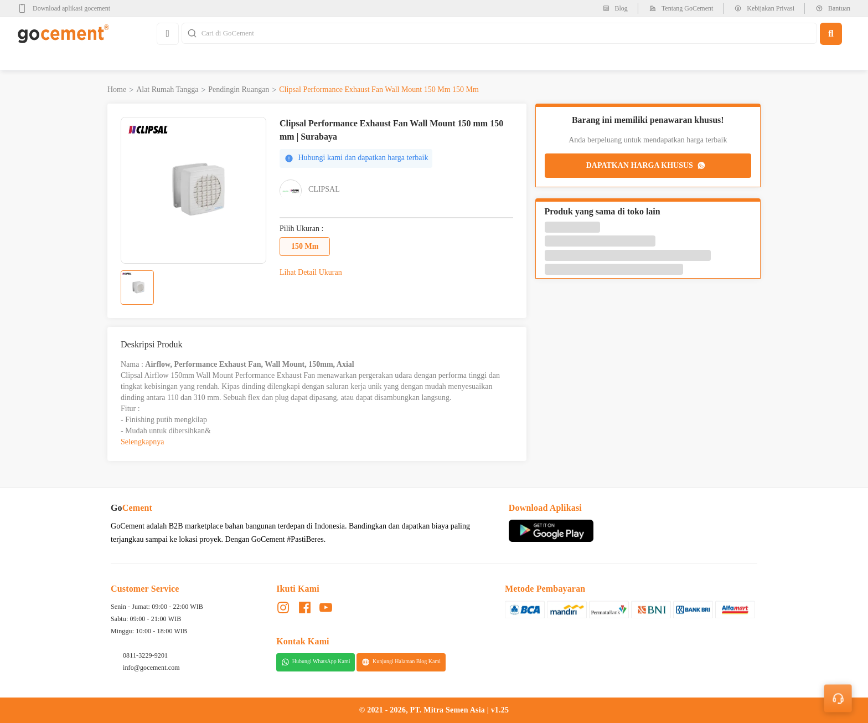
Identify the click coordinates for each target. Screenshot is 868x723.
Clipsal (324, 189)
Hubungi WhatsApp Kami (315, 662)
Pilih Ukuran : (301, 229)
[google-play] (67, 8)
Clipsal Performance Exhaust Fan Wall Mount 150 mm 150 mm (379, 89)
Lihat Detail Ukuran (311, 272)
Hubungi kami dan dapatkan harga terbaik (356, 158)
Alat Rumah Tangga (167, 89)
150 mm (304, 246)
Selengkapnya (142, 442)
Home (116, 89)
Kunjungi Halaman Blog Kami (401, 662)
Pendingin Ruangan (238, 89)
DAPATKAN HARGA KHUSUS (646, 166)
